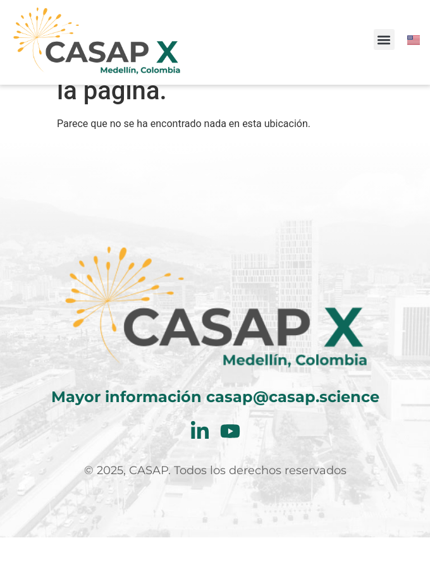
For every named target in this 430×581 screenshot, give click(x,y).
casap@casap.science (292, 440)
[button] (384, 39)
